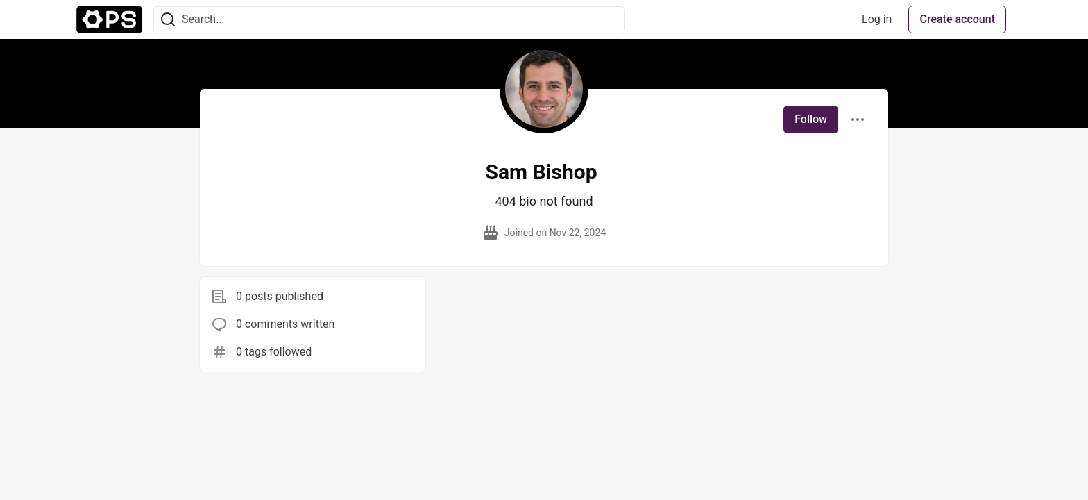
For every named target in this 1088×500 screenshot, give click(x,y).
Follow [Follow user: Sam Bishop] (810, 119)
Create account (957, 19)
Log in (877, 19)
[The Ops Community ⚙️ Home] (109, 19)
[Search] (168, 20)
